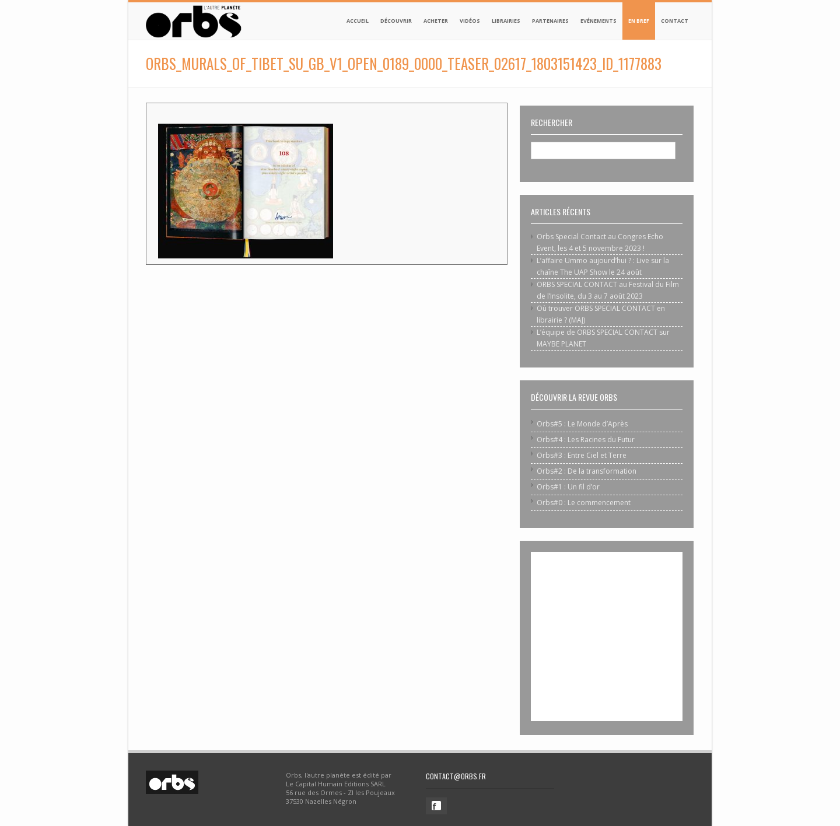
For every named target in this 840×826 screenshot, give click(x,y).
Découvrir (396, 20)
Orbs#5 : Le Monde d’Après (582, 424)
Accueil (357, 20)
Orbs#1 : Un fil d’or (568, 487)
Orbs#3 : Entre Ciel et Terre (581, 455)
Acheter (436, 20)
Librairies (506, 20)
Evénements (598, 20)
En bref (638, 20)
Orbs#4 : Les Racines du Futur (586, 439)
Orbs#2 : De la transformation (586, 471)
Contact (674, 20)
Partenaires (550, 20)
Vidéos (470, 20)
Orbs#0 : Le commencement (584, 503)
